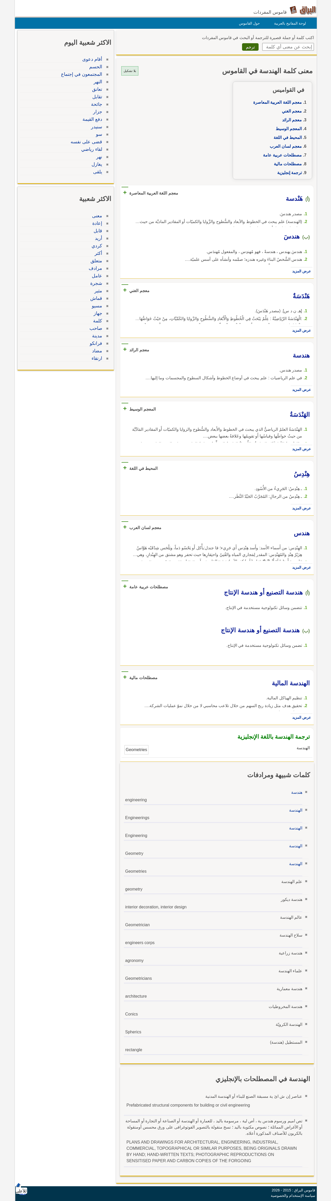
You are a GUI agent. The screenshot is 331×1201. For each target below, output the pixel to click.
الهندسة (294, 810)
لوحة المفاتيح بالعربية (289, 23)
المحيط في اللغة (286, 137)
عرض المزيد (300, 271)
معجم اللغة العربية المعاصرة (276, 102)
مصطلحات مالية (286, 164)
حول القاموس (248, 23)
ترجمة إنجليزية (288, 172)
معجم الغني (290, 111)
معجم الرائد (290, 120)
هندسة (295, 792)
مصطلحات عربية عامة (281, 155)
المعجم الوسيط (287, 129)
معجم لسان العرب (284, 146)
